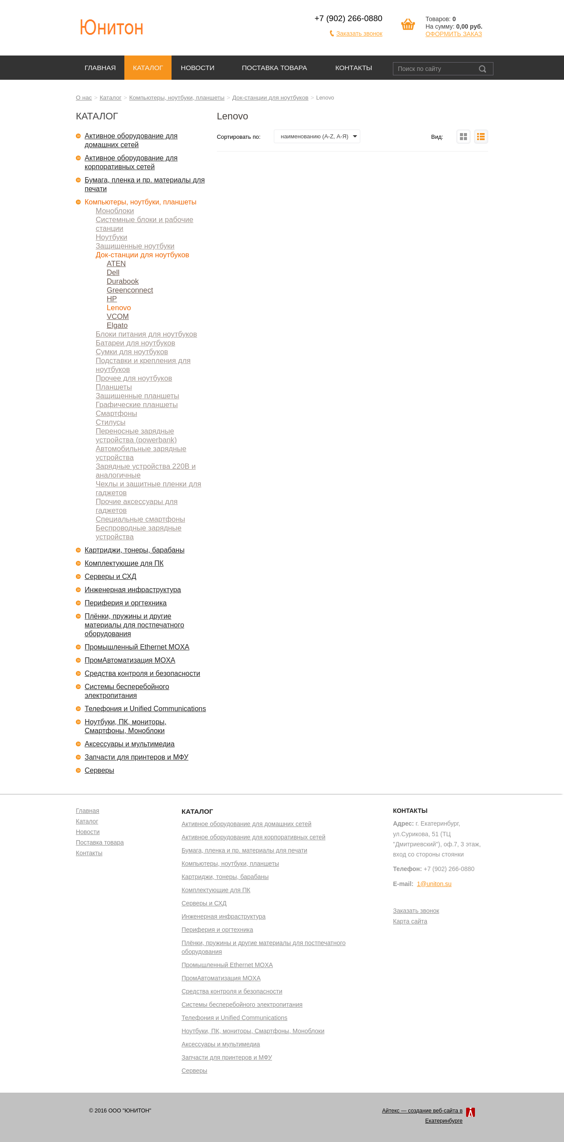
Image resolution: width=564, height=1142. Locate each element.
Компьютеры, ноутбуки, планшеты (176, 97)
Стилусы (111, 422)
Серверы (99, 770)
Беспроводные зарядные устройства (139, 532)
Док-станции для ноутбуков (270, 97)
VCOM (118, 316)
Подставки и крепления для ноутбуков (143, 365)
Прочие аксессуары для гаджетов (137, 506)
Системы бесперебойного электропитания (127, 691)
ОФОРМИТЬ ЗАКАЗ (454, 33)
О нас (84, 97)
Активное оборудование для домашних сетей (131, 140)
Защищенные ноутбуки (135, 246)
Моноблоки (115, 211)
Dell (113, 272)
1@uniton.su (434, 883)
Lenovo (119, 308)
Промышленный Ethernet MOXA (137, 647)
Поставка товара (274, 67)
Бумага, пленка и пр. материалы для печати (145, 184)
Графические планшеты (137, 404)
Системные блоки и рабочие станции (144, 224)
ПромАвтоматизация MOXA (130, 660)
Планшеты (114, 387)
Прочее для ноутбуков (134, 378)
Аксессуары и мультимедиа (130, 744)
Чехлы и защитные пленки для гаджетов (148, 488)
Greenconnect (130, 290)
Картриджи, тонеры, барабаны (134, 550)
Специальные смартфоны (140, 519)
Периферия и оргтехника (126, 603)
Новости (198, 67)
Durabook (123, 281)
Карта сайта (410, 922)
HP (112, 299)
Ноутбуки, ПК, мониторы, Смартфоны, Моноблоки (126, 726)
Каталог (148, 67)
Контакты (353, 67)
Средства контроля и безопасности (142, 673)
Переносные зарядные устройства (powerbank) (136, 435)
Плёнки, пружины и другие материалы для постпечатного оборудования (134, 625)
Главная (100, 67)
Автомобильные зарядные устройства (141, 453)
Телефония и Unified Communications (145, 708)
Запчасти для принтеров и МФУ (136, 757)
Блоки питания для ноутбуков (146, 334)
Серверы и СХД (110, 576)
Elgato (117, 325)
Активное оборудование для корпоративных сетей (131, 162)
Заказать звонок (359, 33)
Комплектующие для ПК (124, 563)
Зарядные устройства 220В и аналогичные (146, 470)
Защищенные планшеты (137, 396)
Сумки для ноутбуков (132, 352)
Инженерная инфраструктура (133, 589)
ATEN (116, 264)
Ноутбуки (111, 237)
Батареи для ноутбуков (135, 343)
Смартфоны (116, 413)
